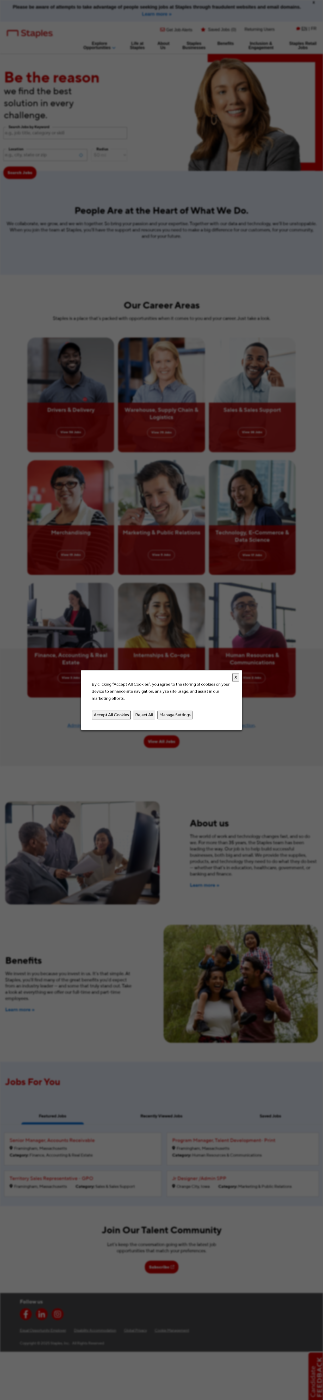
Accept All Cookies (111, 714)
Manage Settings (175, 714)
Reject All (144, 714)
